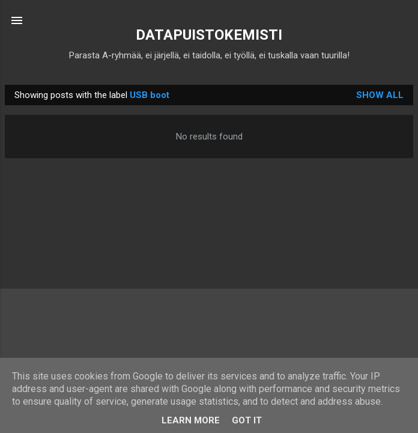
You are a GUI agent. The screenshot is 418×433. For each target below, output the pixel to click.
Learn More (191, 420)
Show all (380, 95)
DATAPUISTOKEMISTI (209, 34)
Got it (247, 420)
